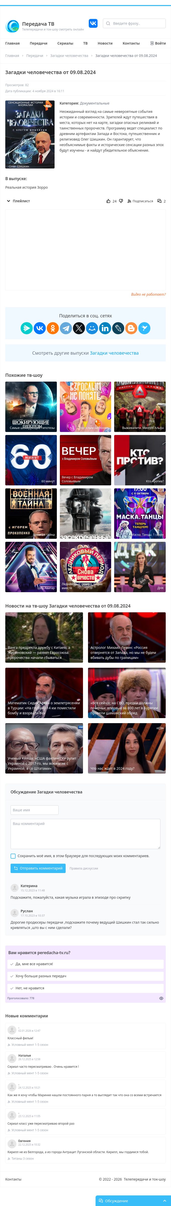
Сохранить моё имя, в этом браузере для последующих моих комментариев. (83, 855)
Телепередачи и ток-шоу (145, 1179)
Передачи (38, 43)
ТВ (85, 43)
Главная (12, 43)
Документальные (94, 103)
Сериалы (65, 43)
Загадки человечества (69, 55)
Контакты (131, 43)
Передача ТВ (38, 23)
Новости (105, 43)
